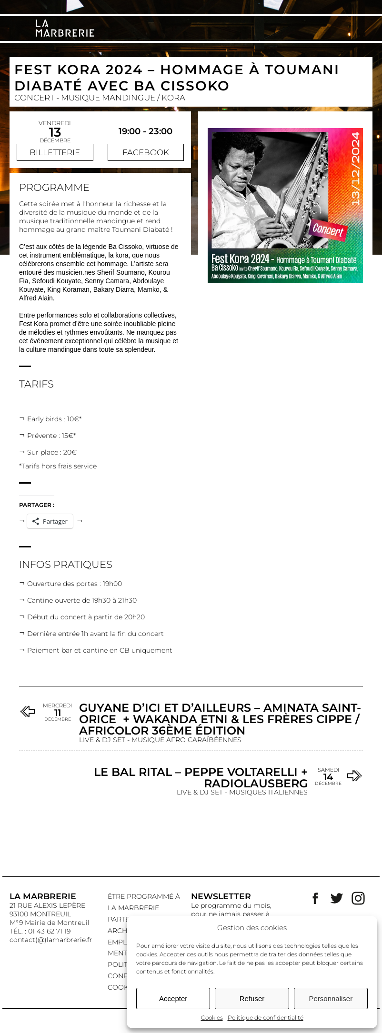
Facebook (145, 152)
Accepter (173, 998)
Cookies (212, 1017)
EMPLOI (121, 942)
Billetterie (55, 152)
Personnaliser (330, 998)
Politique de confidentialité (265, 1017)
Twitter (337, 898)
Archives (125, 930)
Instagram (358, 898)
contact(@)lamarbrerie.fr (51, 939)
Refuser (252, 998)
